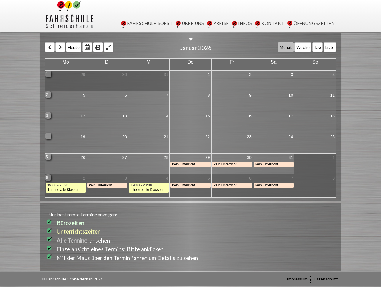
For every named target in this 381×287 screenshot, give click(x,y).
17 (291, 116)
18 (332, 116)
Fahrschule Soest (150, 23)
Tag (317, 47)
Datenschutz (326, 278)
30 (124, 74)
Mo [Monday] (66, 62)
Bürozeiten (70, 223)
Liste (329, 47)
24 (291, 136)
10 (291, 95)
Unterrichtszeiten (78, 231)
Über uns (193, 23)
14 (166, 116)
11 (332, 95)
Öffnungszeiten (314, 23)
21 (166, 136)
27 (124, 157)
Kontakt (272, 23)
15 (207, 116)
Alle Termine (72, 240)
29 (83, 74)
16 (249, 116)
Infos (245, 23)
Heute (74, 47)
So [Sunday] (315, 62)
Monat (286, 47)
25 (332, 136)
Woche (303, 47)
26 (83, 157)
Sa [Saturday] (274, 62)
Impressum (297, 278)
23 (249, 136)
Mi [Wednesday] (148, 62)
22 (207, 136)
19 (83, 136)
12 (83, 116)
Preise (221, 23)
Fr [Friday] (232, 62)
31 (166, 74)
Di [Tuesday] (107, 62)
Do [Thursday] (190, 62)
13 (124, 116)
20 (124, 136)
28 (166, 157)
